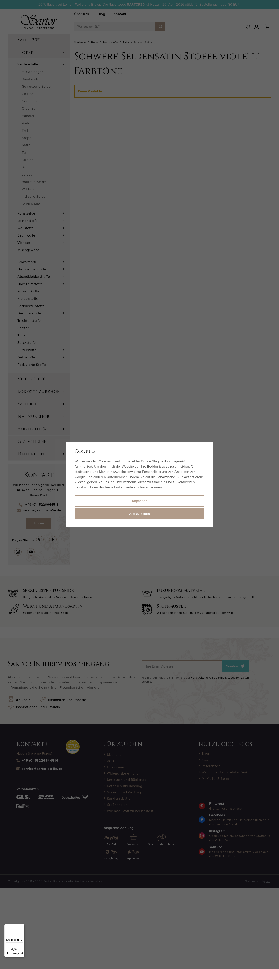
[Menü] (21, 926)
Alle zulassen (139, 513)
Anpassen (139, 500)
